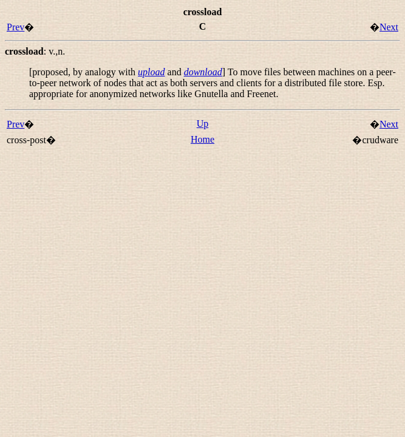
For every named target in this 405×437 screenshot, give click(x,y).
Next (388, 27)
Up (203, 123)
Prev (15, 27)
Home (202, 139)
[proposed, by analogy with (83, 72)
